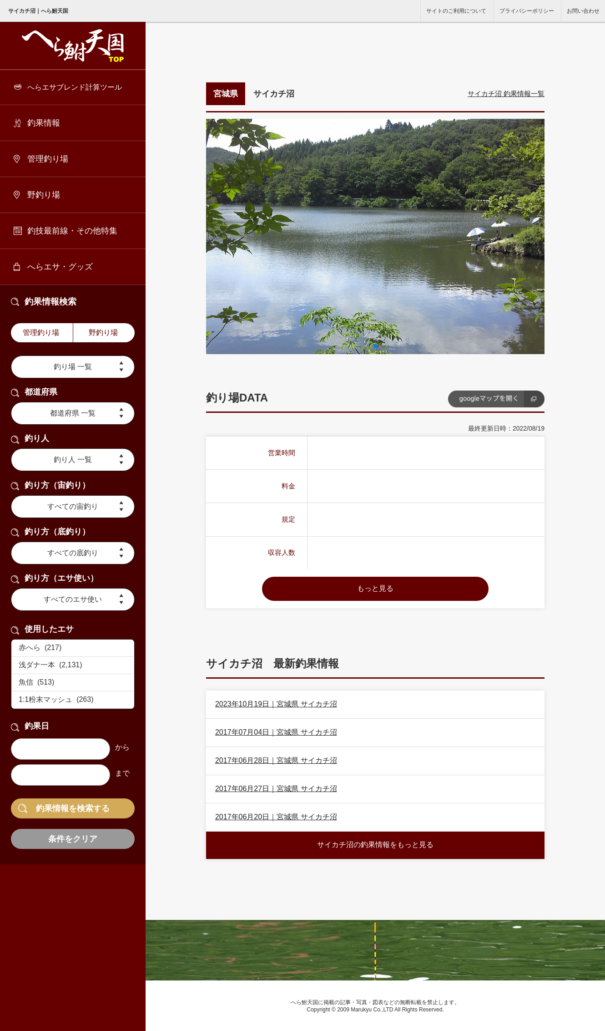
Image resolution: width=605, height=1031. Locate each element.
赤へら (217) (72, 648)
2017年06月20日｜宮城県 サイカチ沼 (276, 817)
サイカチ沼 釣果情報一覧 (506, 93)
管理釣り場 (47, 158)
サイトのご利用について (456, 11)
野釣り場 (43, 194)
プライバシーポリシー (526, 11)
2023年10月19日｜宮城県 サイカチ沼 (276, 704)
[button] (375, 346)
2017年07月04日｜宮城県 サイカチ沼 (276, 732)
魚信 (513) (72, 682)
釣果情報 (43, 122)
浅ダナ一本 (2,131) (72, 665)
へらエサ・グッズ (60, 266)
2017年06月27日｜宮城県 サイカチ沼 (276, 788)
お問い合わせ (583, 11)
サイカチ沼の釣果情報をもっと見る (375, 844)
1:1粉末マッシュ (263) (72, 700)
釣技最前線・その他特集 (72, 230)
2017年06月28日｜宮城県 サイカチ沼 (276, 760)
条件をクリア (72, 838)
